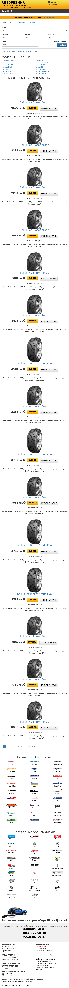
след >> (34, 746)
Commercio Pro (41, 73)
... (25, 746)
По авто (32, 23)
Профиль (28, 34)
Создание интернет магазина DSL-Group (16, 985)
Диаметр (51, 34)
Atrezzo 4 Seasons (9, 61)
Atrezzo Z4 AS (7, 67)
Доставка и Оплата (42, 948)
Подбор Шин (7, 23)
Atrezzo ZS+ (40, 67)
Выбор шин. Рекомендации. (45, 959)
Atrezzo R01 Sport (42, 63)
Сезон (4, 41)
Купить (32, 108)
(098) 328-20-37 (7, 7)
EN (5, 968)
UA (7, 968)
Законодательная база (44, 951)
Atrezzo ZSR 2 (40, 69)
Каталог (7, 11)
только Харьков (60, 42)
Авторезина (13, 2)
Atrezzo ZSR (7, 69)
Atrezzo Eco (40, 61)
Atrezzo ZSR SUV (8, 71)
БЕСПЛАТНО (49, 17)
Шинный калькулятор (43, 961)
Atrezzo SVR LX (41, 65)
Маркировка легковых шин (45, 957)
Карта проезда (7, 951)
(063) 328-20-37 (33, 7)
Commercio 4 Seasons (43, 71)
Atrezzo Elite (7, 63)
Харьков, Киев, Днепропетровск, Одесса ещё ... (18, 981)
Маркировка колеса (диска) (45, 955)
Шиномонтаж (41, 946)
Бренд (4, 27)
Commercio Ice (8, 73)
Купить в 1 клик (48, 109)
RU (3, 968)
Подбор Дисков (20, 23)
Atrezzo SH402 (8, 65)
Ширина (5, 34)
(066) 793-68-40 (20, 7)
